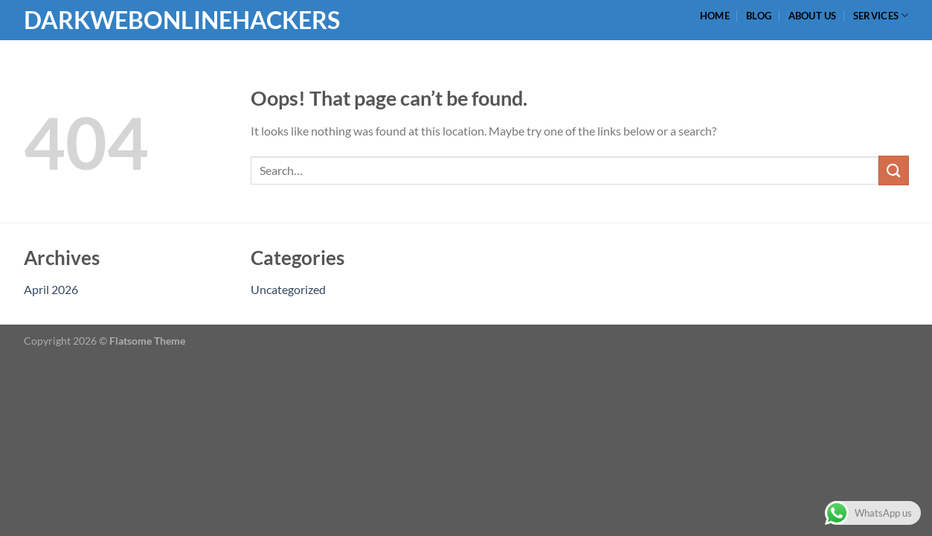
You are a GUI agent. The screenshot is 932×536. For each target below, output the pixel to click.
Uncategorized (288, 289)
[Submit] (893, 170)
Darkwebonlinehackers (98, 20)
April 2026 (51, 289)
